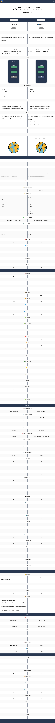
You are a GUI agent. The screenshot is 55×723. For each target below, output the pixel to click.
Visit (13, 28)
